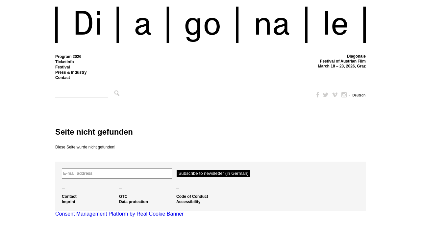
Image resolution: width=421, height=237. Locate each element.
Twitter (325, 94)
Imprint (68, 201)
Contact (62, 77)
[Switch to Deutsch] (359, 95)
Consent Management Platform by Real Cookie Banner (119, 214)
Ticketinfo (64, 62)
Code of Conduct (192, 196)
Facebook (316, 94)
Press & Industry (71, 72)
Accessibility (188, 201)
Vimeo (334, 94)
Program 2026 (68, 56)
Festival (62, 67)
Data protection (133, 201)
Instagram (344, 94)
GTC (123, 196)
